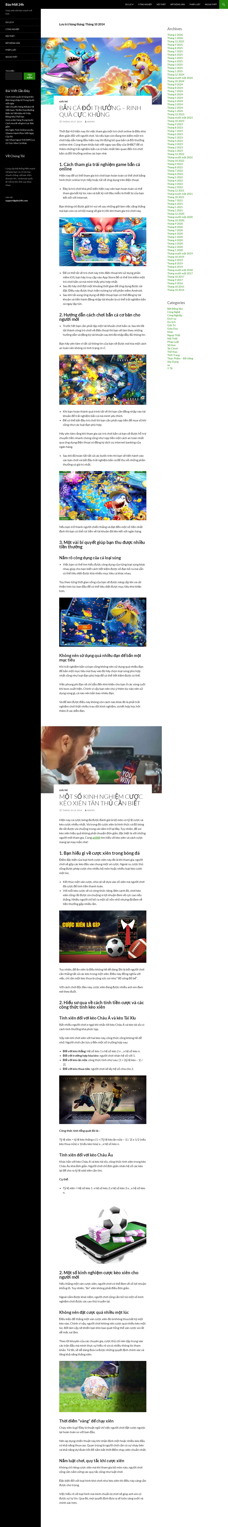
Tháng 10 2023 (175, 120)
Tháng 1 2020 (175, 250)
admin (91, 121)
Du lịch (129, 4)
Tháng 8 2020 (175, 226)
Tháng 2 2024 (175, 107)
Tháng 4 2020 (175, 240)
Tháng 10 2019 (175, 256)
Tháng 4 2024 (175, 101)
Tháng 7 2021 (175, 200)
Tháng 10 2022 (175, 160)
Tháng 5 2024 (175, 97)
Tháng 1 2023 (175, 150)
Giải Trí (63, 101)
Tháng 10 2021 (175, 197)
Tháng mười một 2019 (180, 253)
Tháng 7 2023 (175, 130)
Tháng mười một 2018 (180, 270)
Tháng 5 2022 (175, 177)
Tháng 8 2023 (175, 127)
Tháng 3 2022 (175, 183)
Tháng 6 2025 (175, 54)
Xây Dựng (173, 361)
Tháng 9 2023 (175, 124)
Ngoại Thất (211, 4)
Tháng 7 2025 (175, 51)
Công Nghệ (173, 311)
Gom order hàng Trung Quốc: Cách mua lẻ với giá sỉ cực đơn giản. (20, 123)
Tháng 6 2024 (175, 94)
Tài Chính (172, 348)
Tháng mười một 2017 (180, 273)
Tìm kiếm (10, 70)
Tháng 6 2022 (175, 173)
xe (168, 365)
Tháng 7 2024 (175, 91)
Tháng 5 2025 (175, 57)
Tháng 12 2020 (175, 213)
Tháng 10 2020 (175, 220)
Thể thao (172, 351)
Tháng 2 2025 (175, 67)
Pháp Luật (195, 4)
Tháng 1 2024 (175, 110)
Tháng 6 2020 (175, 233)
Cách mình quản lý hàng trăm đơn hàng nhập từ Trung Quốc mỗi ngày (20, 100)
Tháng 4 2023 (175, 140)
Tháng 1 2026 (175, 38)
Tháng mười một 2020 (180, 217)
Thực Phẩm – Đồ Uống (180, 358)
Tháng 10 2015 (175, 286)
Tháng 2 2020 (175, 246)
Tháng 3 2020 (175, 243)
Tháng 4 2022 (175, 180)
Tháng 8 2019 (175, 263)
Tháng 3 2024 (175, 104)
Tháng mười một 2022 (180, 157)
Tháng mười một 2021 (180, 193)
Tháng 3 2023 (175, 144)
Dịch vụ (171, 318)
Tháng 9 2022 (175, 163)
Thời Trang (173, 355)
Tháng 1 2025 (175, 71)
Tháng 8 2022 (175, 167)
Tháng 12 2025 (175, 41)
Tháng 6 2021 (175, 203)
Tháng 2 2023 (175, 147)
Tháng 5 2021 (175, 207)
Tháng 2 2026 (175, 34)
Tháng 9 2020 (175, 223)
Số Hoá (171, 345)
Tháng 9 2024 (175, 84)
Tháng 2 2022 (175, 187)
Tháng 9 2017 (175, 279)
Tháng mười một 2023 (180, 117)
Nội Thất (161, 4)
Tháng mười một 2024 (180, 77)
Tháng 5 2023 (175, 137)
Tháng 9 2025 (175, 44)
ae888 (96, 837)
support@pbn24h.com (17, 200)
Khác (170, 331)
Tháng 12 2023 (175, 114)
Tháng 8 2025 (175, 48)
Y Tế (169, 368)
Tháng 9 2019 (175, 260)
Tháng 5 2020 (175, 236)
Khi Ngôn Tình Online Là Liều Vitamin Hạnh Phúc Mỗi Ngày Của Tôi (20, 133)
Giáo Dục (172, 328)
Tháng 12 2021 (175, 190)
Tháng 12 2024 (175, 74)
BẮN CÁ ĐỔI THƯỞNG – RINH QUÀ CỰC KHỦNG (100, 111)
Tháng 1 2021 (175, 210)
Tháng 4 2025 (175, 61)
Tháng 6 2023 (175, 134)
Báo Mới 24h (15, 4)
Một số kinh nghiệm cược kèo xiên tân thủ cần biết (101, 800)
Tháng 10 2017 (175, 276)
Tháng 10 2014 (175, 289)
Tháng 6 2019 (175, 266)
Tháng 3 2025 (175, 64)
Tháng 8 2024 (175, 87)
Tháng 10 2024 (175, 81)
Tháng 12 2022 (175, 154)
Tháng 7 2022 (175, 170)
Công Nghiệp (145, 4)
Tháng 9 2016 (175, 283)
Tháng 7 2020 (175, 230)
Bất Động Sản (177, 4)
